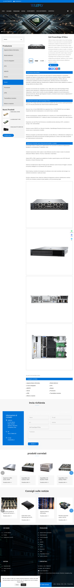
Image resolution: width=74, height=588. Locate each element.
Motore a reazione (9, 104)
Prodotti (5, 536)
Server (14, 32)
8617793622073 (8, 1)
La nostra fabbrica (7, 533)
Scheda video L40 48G (15, 112)
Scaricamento (31, 12)
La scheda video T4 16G (15, 120)
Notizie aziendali (7, 567)
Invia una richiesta (41, 12)
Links (54, 585)
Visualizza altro (8, 136)
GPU (5, 67)
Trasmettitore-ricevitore (10, 99)
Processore (7, 88)
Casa (3, 12)
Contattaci (51, 12)
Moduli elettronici (8, 56)
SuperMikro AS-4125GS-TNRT (26, 479)
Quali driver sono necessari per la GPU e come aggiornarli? (28, 517)
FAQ (4, 571)
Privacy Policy (70, 585)
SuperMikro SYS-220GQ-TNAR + (63, 479)
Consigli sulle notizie (37, 492)
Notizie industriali (7, 569)
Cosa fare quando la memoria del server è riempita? (8, 513)
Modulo (6, 78)
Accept (23, 584)
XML (65, 585)
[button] (3, 474)
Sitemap (58, 585)
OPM (5, 94)
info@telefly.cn (18, 1)
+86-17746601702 (12, 434)
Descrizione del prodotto (33, 73)
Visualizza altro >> (7, 483)
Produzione (16, 12)
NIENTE (6, 72)
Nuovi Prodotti (8, 111)
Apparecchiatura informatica (11, 51)
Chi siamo (9, 12)
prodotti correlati (37, 454)
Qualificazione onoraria (8, 538)
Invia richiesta (53, 66)
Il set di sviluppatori (9, 62)
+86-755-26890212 (46, 569)
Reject (17, 584)
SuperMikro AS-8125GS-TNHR (44, 479)
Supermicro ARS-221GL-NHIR (7, 479)
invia (33, 445)
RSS (62, 585)
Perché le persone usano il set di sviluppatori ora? (63, 517)
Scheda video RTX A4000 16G (16, 128)
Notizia (23, 12)
